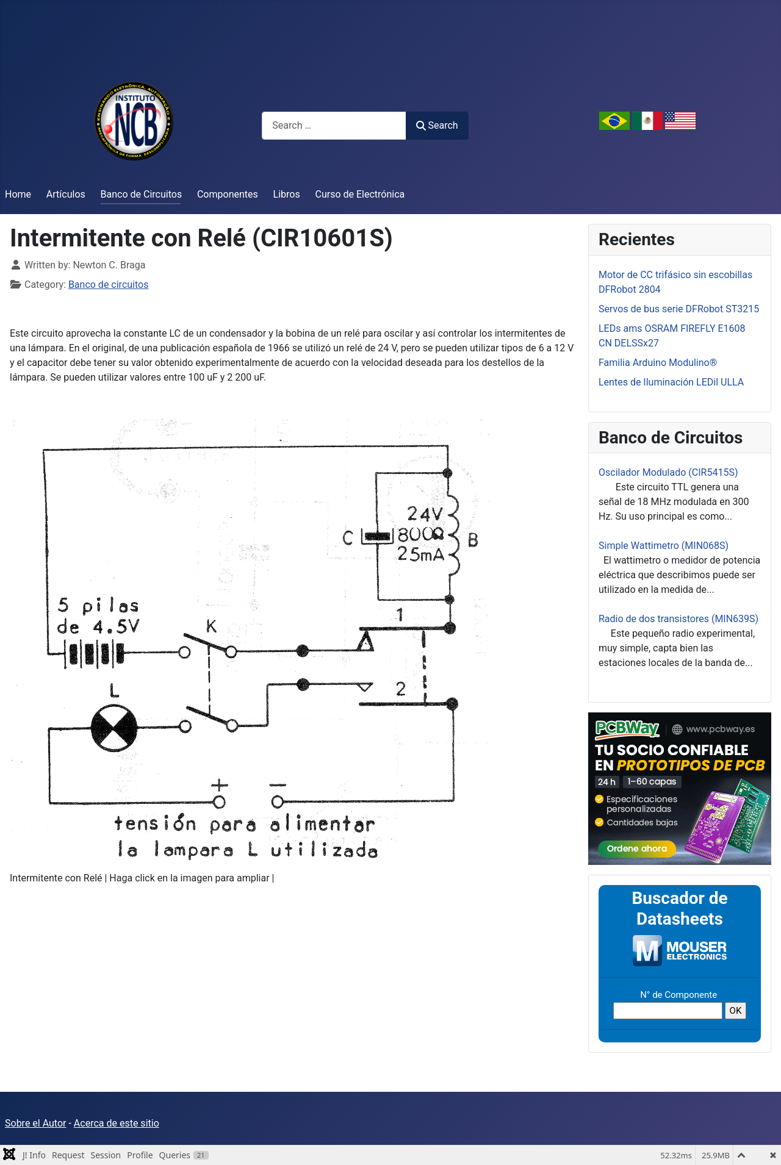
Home (18, 194)
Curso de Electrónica (360, 194)
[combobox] (334, 125)
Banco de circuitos (108, 284)
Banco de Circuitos (141, 194)
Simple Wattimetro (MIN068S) (664, 545)
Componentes (227, 194)
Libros (286, 194)
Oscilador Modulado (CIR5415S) (668, 472)
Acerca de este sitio (116, 1123)
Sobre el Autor (35, 1123)
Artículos (65, 194)
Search (437, 125)
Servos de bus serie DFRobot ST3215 (679, 309)
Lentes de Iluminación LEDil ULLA (671, 382)
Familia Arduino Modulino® (658, 362)
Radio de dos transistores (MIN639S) (678, 619)
